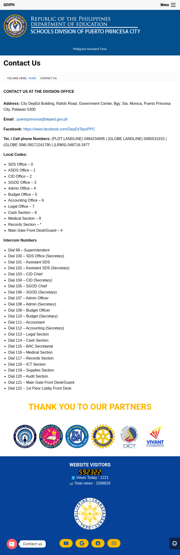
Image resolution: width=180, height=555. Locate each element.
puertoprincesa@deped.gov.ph (42, 119)
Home (32, 78)
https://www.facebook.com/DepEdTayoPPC (59, 129)
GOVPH (9, 5)
